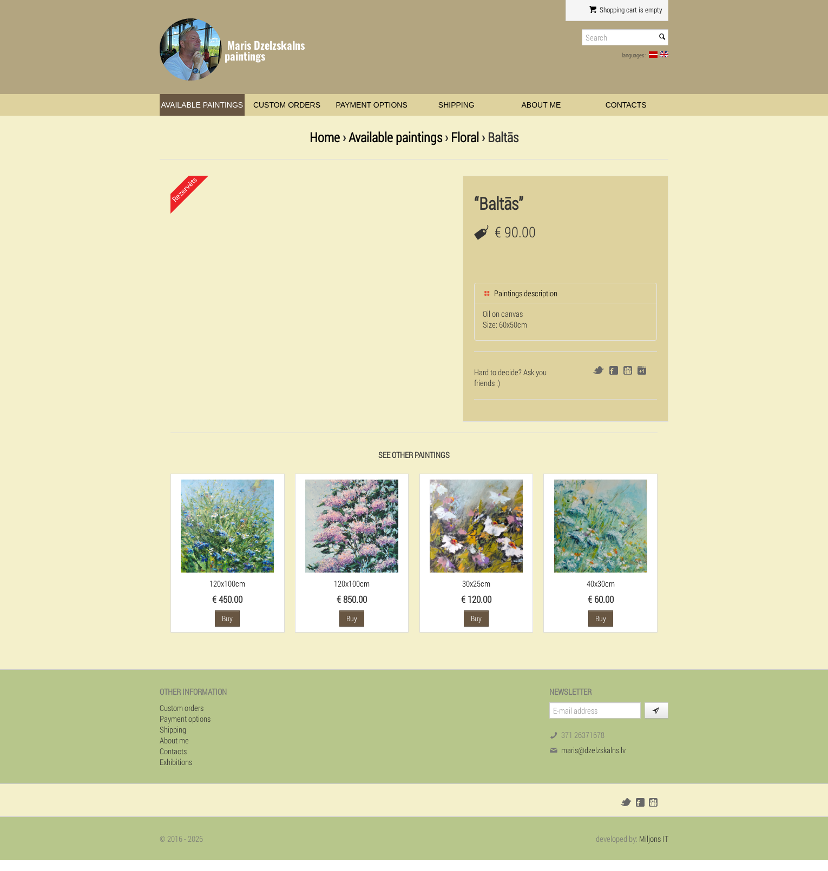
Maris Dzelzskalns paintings (265, 50)
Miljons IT (653, 838)
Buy (227, 618)
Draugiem (627, 370)
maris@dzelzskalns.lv (593, 749)
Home (325, 137)
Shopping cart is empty (625, 10)
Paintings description (520, 293)
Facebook (613, 370)
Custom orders (286, 105)
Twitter (598, 370)
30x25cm (476, 583)
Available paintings (202, 105)
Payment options (372, 105)
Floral (465, 137)
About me (541, 105)
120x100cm (227, 583)
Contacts (626, 105)
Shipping (456, 105)
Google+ (642, 370)
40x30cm (601, 583)
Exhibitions (176, 761)
